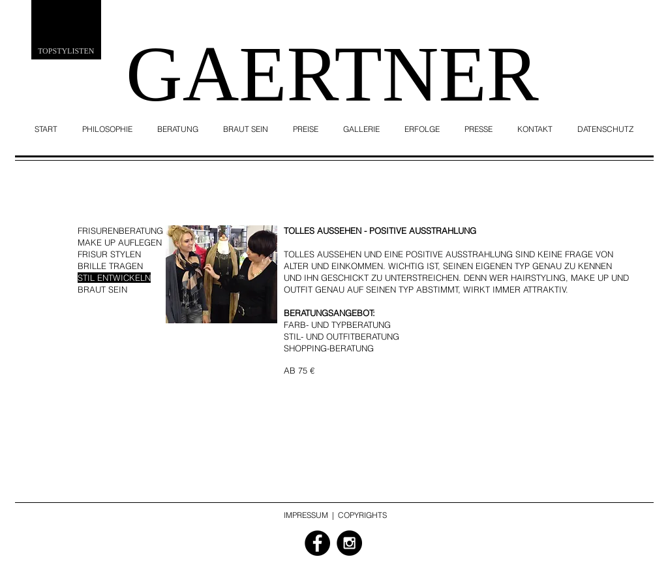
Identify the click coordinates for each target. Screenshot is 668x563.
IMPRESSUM (306, 515)
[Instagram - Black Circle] (349, 543)
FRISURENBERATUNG (120, 230)
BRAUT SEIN (102, 289)
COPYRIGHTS (362, 515)
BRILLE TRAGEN (110, 266)
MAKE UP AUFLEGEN (120, 242)
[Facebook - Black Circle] (317, 543)
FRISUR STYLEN (109, 254)
